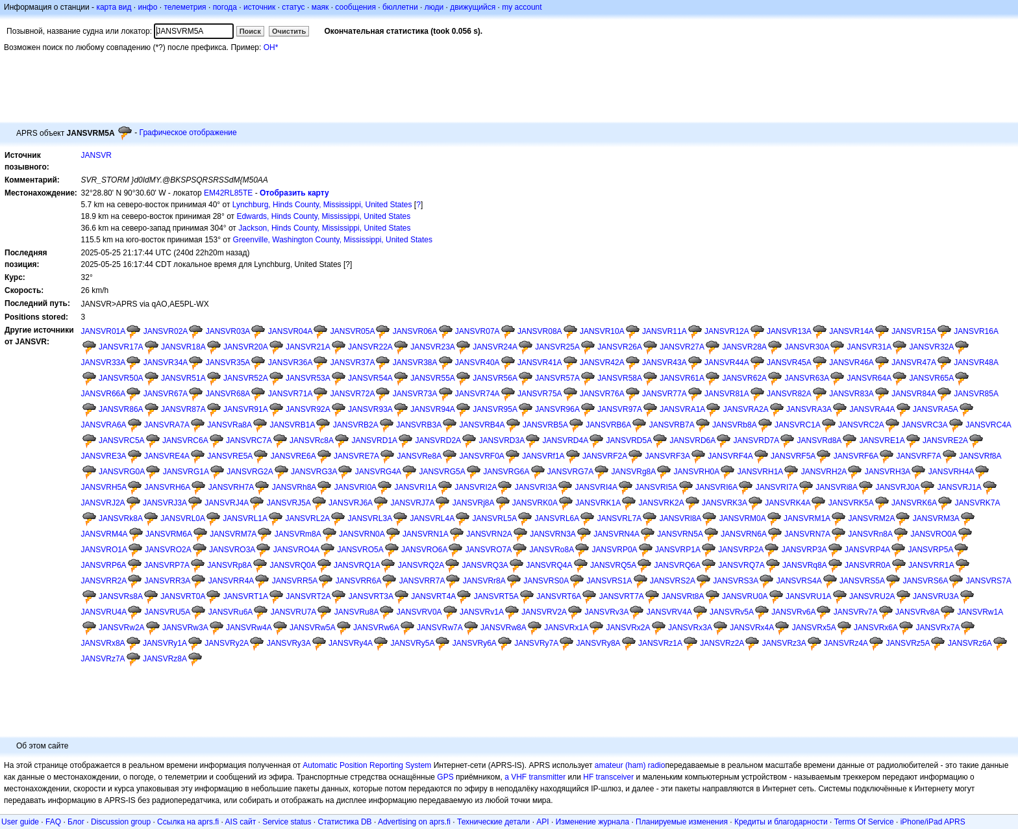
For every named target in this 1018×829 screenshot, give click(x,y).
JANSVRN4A (616, 534)
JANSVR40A (477, 362)
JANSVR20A (245, 346)
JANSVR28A (744, 346)
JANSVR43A (664, 362)
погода (225, 7)
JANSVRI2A (475, 487)
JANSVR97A (619, 409)
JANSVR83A (851, 393)
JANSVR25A (557, 346)
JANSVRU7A (294, 612)
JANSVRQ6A (677, 565)
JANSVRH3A (888, 471)
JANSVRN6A (744, 534)
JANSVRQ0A (292, 565)
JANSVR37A (352, 362)
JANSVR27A (682, 346)
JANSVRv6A (793, 612)
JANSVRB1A (292, 424)
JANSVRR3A (168, 580)
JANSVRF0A (482, 456)
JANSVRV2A (544, 612)
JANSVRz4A (846, 643)
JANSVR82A (789, 393)
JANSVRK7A (977, 502)
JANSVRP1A (678, 549)
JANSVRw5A (313, 627)
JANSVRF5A (793, 456)
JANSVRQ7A (741, 565)
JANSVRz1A (660, 643)
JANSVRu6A (230, 612)
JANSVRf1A (543, 456)
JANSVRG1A (186, 471)
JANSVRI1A (415, 487)
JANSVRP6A (104, 565)
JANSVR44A (726, 362)
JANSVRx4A (752, 627)
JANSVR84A (913, 393)
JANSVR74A (477, 393)
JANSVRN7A (807, 534)
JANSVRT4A (433, 596)
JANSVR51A (183, 378)
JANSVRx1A (566, 627)
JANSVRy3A (289, 643)
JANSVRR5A (295, 580)
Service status (286, 821)
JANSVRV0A (419, 612)
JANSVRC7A (249, 440)
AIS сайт (240, 821)
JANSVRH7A (231, 487)
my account (521, 7)
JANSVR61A (682, 378)
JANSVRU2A (872, 596)
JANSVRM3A (936, 518)
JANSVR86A (121, 409)
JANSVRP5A (930, 549)
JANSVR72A (352, 393)
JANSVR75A (539, 393)
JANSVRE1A (882, 440)
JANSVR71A (290, 393)
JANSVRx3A (690, 627)
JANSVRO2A (168, 549)
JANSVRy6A (475, 643)
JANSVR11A (664, 331)
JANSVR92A (308, 409)
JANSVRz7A (103, 658)
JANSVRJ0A (897, 487)
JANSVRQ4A (549, 565)
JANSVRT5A (496, 596)
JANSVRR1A (931, 565)
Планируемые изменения (682, 821)
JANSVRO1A (104, 549)
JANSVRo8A (552, 549)
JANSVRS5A (862, 580)
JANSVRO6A (424, 549)
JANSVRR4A (231, 580)
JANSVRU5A (168, 612)
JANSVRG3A (314, 471)
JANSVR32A (932, 346)
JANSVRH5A (104, 487)
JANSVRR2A (104, 580)
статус (293, 7)
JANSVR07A (477, 331)
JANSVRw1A (980, 612)
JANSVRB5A (545, 424)
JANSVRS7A (989, 580)
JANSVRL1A (245, 518)
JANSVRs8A (121, 596)
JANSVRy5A (412, 643)
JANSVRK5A (851, 502)
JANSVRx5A (814, 627)
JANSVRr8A (484, 580)
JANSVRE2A (945, 440)
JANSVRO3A (232, 549)
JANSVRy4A (351, 643)
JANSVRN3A (553, 534)
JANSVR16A (976, 331)
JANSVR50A (121, 378)
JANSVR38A (415, 362)
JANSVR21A (308, 346)
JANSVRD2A (438, 440)
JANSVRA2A (746, 409)
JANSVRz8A (165, 658)
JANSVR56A (495, 378)
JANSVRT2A (308, 596)
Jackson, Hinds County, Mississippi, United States (324, 228)
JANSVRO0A (933, 534)
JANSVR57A (557, 378)
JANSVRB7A (672, 424)
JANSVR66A (103, 393)
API (542, 821)
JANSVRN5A (680, 534)
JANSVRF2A (604, 456)
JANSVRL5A (495, 518)
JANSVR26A (619, 346)
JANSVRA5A (935, 409)
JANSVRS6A (925, 580)
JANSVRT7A (621, 596)
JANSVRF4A (730, 456)
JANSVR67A (165, 393)
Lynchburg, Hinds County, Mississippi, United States (322, 204)
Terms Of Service (864, 821)
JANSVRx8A (103, 643)
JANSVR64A (869, 378)
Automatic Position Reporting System (367, 765)
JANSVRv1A (482, 612)
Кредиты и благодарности (781, 821)
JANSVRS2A (672, 580)
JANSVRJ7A (412, 502)
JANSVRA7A (167, 424)
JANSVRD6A (693, 440)
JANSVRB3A (418, 424)
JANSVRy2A (227, 643)
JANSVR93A (370, 409)
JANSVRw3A (185, 627)
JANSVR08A (539, 331)
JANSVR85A (976, 393)
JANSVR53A (308, 378)
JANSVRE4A (167, 456)
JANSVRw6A (376, 627)
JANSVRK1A (598, 502)
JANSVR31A (869, 346)
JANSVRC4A (988, 424)
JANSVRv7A (856, 612)
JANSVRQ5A (613, 565)
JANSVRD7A (757, 440)
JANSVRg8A (634, 471)
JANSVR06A (415, 331)
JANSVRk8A (121, 518)
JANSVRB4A (482, 424)
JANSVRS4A (799, 580)
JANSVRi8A (836, 487)
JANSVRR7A (422, 580)
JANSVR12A (726, 331)
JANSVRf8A (980, 456)
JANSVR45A (789, 362)
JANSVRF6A (856, 456)
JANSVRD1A (374, 440)
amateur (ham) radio (630, 765)
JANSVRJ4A (227, 502)
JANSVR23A (432, 346)
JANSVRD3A (501, 440)
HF (588, 777)
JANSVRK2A (661, 502)
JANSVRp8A (229, 565)
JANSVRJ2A (103, 502)
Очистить (289, 31)
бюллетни (400, 7)
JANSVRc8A (312, 440)
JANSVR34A (165, 362)
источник (259, 7)
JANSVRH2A (824, 471)
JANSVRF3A (667, 456)
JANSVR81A (726, 393)
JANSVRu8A (356, 612)
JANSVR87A (183, 409)
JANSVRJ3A (165, 502)
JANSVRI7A (777, 487)
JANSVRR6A (359, 580)
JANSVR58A (619, 378)
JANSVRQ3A (485, 565)
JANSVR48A (976, 362)
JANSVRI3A (536, 487)
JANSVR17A (121, 346)
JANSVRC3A (925, 424)
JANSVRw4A (249, 627)
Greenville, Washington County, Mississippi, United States (332, 239)
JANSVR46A (851, 362)
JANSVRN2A (489, 534)
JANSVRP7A (167, 565)
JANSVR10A (602, 331)
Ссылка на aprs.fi (188, 821)
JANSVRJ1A (959, 487)
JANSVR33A (103, 362)
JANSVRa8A (229, 424)
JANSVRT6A (558, 596)
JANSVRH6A (168, 487)
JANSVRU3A (936, 596)
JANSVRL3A (369, 518)
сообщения (355, 7)
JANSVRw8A (503, 627)
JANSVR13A (789, 331)
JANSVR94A (432, 409)
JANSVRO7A (489, 549)
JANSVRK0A (535, 502)
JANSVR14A (851, 331)
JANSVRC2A (861, 424)
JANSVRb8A (734, 424)
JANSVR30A (806, 346)
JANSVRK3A (724, 502)
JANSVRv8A (917, 612)
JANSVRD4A (565, 440)
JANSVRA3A (809, 409)
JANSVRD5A (629, 440)
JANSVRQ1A (357, 565)
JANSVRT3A (371, 596)
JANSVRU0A (745, 596)
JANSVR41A (539, 362)
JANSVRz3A (784, 643)
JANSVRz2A (722, 643)
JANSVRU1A (809, 596)
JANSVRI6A (716, 487)
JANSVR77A (664, 393)
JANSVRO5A (360, 549)
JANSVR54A (370, 378)
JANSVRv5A (732, 612)
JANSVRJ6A (351, 502)
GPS (445, 777)
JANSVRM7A (233, 534)
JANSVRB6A (608, 424)
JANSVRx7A (937, 627)
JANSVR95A (495, 409)
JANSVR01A (103, 331)
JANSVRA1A (682, 409)
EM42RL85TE (228, 193)
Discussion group (121, 821)
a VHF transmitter (534, 777)
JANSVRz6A (970, 643)
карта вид (113, 7)
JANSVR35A (228, 362)
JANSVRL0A (182, 518)
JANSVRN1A (426, 534)
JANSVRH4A (951, 471)
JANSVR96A (557, 409)
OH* (271, 47)
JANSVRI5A (656, 487)
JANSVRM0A (742, 518)
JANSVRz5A (908, 643)
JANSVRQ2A (421, 565)
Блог (76, 821)
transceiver (615, 777)
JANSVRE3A (104, 456)
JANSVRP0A (615, 549)
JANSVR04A (290, 331)
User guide (20, 821)
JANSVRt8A (683, 596)
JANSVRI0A (355, 487)
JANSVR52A (245, 378)
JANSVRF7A (918, 456)
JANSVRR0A (868, 565)
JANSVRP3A (804, 549)
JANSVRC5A (122, 440)
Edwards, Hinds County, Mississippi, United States (323, 216)
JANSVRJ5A (289, 502)
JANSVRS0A (546, 580)
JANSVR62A (744, 378)
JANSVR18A (183, 346)
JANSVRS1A (609, 580)
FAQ (53, 821)
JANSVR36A (290, 362)
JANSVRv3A (606, 612)
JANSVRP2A (741, 549)
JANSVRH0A (697, 471)
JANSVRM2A (871, 518)
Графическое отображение (188, 132)
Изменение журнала (592, 821)
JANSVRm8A (298, 534)
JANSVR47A (913, 362)
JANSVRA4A (872, 409)
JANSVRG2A (250, 471)
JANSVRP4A (867, 549)
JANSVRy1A (165, 643)
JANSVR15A (913, 331)
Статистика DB (345, 821)
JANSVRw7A (440, 627)
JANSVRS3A (735, 580)
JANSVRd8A (819, 440)
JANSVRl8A (681, 518)
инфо (147, 7)
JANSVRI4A (596, 487)
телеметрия (185, 7)
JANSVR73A (415, 393)
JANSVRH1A (761, 471)
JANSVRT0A (182, 596)
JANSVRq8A (804, 565)
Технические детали (493, 821)
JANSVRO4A (296, 549)
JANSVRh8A (294, 487)
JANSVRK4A (787, 502)
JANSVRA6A (104, 424)
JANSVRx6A (876, 627)
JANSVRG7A (570, 471)
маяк (320, 7)
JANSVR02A (165, 331)
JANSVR (96, 155)
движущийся (472, 7)
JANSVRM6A (168, 534)
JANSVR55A (432, 378)
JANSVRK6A (914, 502)
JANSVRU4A (104, 612)
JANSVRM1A (807, 518)
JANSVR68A (228, 393)
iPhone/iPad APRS (932, 821)
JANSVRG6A (506, 471)
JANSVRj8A (474, 502)
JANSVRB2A (356, 424)
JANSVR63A (806, 378)
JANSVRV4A (669, 612)
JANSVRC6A (185, 440)
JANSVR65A (932, 378)
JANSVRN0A (362, 534)
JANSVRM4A (104, 534)
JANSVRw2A (122, 627)
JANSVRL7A (619, 518)
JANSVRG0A (122, 471)
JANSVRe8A (419, 456)
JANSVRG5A (442, 471)
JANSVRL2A (307, 518)
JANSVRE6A (293, 456)
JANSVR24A (495, 346)
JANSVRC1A (798, 424)
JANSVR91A (245, 409)
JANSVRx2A (628, 627)
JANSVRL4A (432, 518)
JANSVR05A (352, 331)
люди (434, 7)
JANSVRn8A (870, 534)
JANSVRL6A (557, 518)
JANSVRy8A (599, 643)
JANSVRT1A (245, 596)
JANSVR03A (228, 331)
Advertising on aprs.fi (414, 821)
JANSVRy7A (536, 643)
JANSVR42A (602, 362)
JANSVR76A (602, 393)
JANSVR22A (370, 346)
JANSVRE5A (230, 456)
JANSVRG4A (378, 471)
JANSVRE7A (356, 456)
